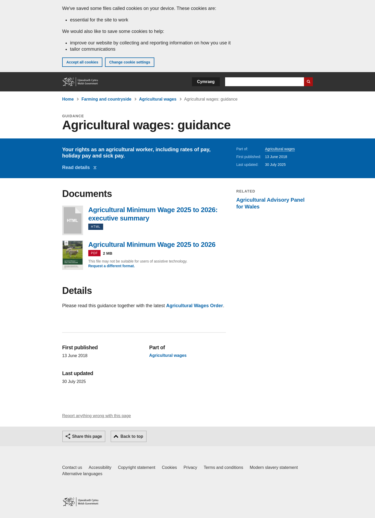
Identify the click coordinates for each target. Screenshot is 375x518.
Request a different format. (111, 266)
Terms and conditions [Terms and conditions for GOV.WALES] (223, 467)
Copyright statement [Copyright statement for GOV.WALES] (136, 467)
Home (68, 99)
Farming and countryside (106, 99)
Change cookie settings (129, 62)
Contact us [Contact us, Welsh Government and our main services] (72, 467)
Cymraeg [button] (206, 81)
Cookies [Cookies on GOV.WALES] (169, 467)
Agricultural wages (158, 99)
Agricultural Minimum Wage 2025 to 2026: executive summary (72, 220)
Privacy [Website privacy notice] (190, 467)
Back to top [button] (131, 436)
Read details (77, 167)
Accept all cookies (82, 62)
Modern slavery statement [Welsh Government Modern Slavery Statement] (274, 467)
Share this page (87, 436)
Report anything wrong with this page (96, 416)
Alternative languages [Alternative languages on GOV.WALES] (82, 474)
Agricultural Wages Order (194, 305)
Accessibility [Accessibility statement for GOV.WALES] (100, 467)
